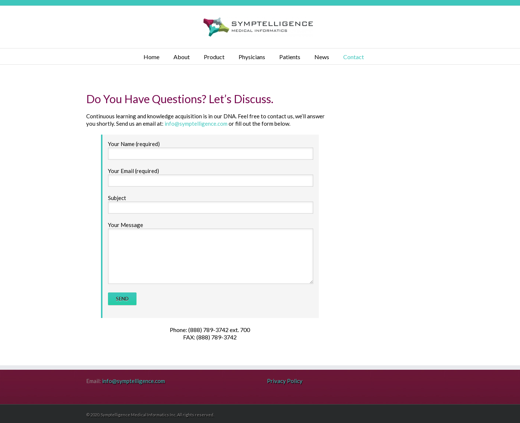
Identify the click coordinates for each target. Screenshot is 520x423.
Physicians (252, 56)
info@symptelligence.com (196, 123)
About (181, 56)
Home (151, 56)
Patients (289, 56)
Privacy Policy (285, 381)
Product (214, 56)
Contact (353, 56)
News (321, 56)
